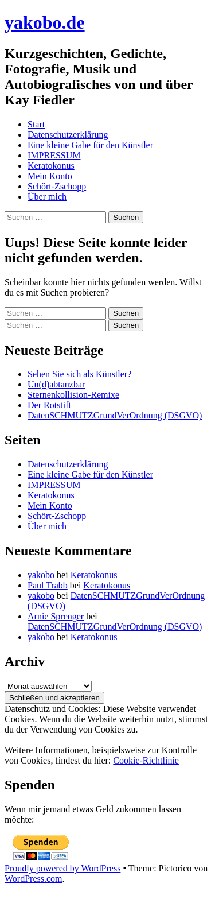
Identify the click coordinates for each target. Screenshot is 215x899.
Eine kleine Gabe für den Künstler (90, 145)
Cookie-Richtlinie (146, 760)
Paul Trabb (48, 585)
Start (36, 124)
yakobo (41, 575)
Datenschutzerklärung (68, 135)
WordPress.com (33, 879)
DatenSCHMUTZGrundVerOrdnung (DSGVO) (115, 415)
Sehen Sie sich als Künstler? (79, 374)
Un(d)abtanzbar (56, 384)
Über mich (47, 197)
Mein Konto (50, 176)
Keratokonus (51, 165)
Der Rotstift (49, 405)
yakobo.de (45, 22)
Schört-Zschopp (57, 186)
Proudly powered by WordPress (62, 868)
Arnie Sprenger (56, 616)
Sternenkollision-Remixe (73, 395)
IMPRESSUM (54, 155)
